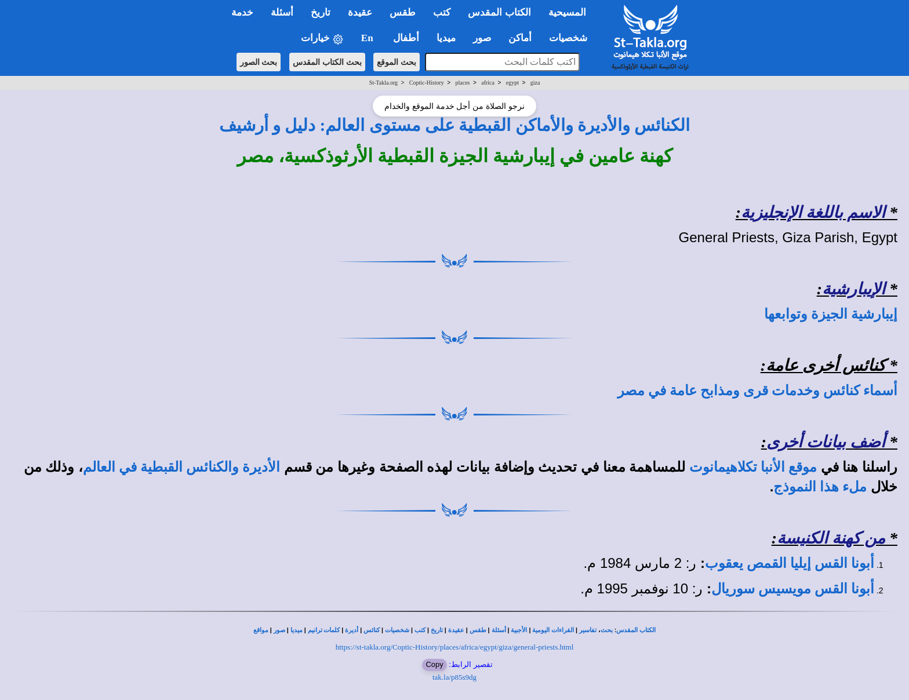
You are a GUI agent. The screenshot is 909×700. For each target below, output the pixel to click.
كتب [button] (441, 12)
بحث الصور (259, 62)
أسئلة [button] (282, 12)
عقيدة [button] (360, 12)
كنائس (371, 630)
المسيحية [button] (567, 12)
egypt (512, 82)
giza (535, 82)
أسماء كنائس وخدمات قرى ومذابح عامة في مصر (757, 390)
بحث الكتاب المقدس (327, 62)
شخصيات (397, 630)
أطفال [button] (406, 37)
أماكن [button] (520, 37)
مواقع (260, 630)
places (463, 82)
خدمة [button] (242, 12)
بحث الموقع (396, 62)
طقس (478, 630)
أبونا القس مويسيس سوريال (792, 588)
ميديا (296, 630)
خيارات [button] (322, 38)
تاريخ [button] (320, 12)
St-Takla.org (383, 82)
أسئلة (499, 630)
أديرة (351, 630)
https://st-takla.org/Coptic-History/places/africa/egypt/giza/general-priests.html (455, 647)
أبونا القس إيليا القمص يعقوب (789, 563)
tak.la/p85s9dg (454, 677)
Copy (434, 664)
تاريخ (437, 630)
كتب (420, 630)
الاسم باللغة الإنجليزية (813, 212)
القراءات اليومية (553, 630)
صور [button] (482, 37)
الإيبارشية (853, 289)
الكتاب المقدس (636, 630)
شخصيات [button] (572, 37)
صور (279, 630)
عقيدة (456, 630)
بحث (607, 630)
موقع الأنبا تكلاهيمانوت (753, 467)
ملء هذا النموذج (820, 486)
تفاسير (588, 630)
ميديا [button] (446, 37)
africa (488, 82)
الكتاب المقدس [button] (499, 12)
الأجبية (519, 630)
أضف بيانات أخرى (825, 442)
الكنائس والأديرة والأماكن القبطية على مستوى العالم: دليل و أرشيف (454, 125)
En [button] (368, 37)
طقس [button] (403, 12)
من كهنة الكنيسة (831, 538)
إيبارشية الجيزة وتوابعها (830, 314)
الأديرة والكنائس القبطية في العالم (181, 467)
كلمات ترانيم (324, 630)
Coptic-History (426, 82)
